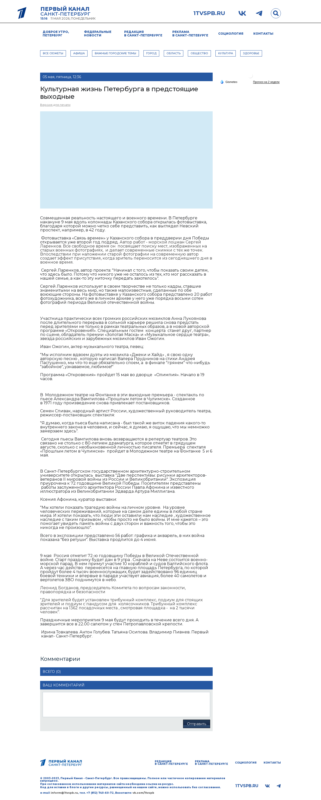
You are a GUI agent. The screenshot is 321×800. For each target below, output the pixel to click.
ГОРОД (151, 53)
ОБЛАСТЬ (174, 53)
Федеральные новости (97, 33)
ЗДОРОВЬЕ (251, 53)
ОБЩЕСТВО (199, 53)
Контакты (263, 33)
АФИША (79, 53)
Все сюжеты (53, 53)
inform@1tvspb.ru (64, 792)
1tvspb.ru (209, 13)
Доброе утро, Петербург (56, 33)
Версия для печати (55, 105)
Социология (230, 33)
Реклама (190, 33)
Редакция (143, 33)
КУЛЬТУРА (225, 53)
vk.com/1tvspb (143, 792)
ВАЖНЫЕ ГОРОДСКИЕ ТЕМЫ (115, 53)
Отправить (196, 724)
